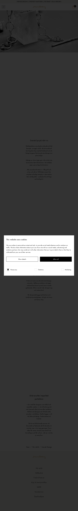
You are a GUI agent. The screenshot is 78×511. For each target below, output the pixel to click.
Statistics (41, 270)
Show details (22, 259)
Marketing (68, 270)
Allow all (56, 259)
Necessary (13, 270)
